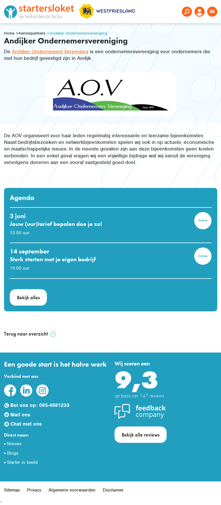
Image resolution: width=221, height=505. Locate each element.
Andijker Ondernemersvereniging (78, 33)
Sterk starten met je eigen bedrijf (53, 259)
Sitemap (12, 490)
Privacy (34, 490)
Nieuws (14, 444)
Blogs (12, 453)
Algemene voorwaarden (72, 490)
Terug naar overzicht (26, 333)
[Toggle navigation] (212, 12)
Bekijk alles (28, 297)
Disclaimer (113, 490)
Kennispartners (32, 33)
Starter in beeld (22, 462)
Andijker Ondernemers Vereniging (50, 51)
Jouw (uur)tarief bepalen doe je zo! (56, 224)
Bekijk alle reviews (140, 434)
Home (9, 33)
